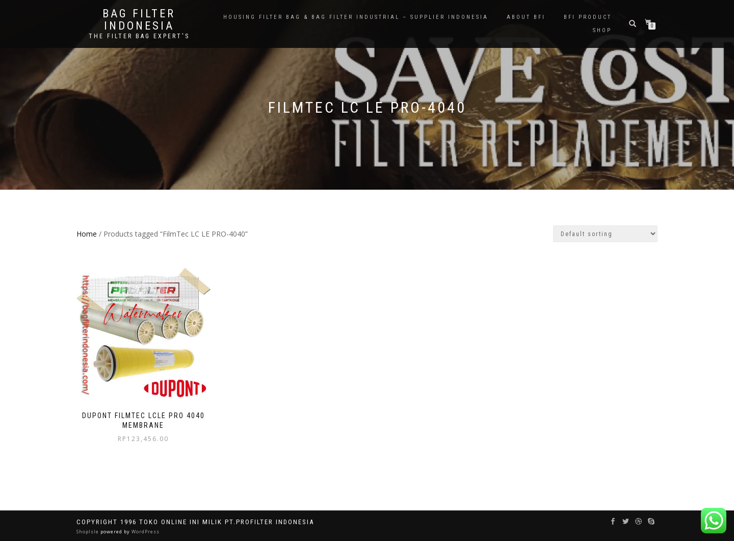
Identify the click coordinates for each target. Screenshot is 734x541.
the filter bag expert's (139, 36)
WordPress (145, 531)
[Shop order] (605, 233)
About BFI (526, 17)
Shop (602, 30)
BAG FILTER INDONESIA (138, 20)
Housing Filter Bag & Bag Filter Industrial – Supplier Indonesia (355, 17)
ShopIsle (88, 531)
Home (86, 234)
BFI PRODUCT (588, 17)
